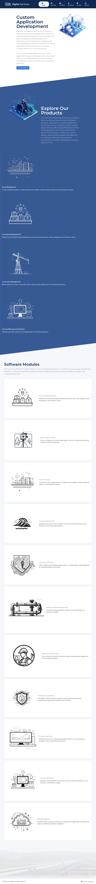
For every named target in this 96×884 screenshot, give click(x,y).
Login (91, 881)
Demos (87, 4)
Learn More (23, 68)
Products (71, 4)
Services (53, 4)
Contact (79, 4)
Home (43, 4)
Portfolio (62, 4)
